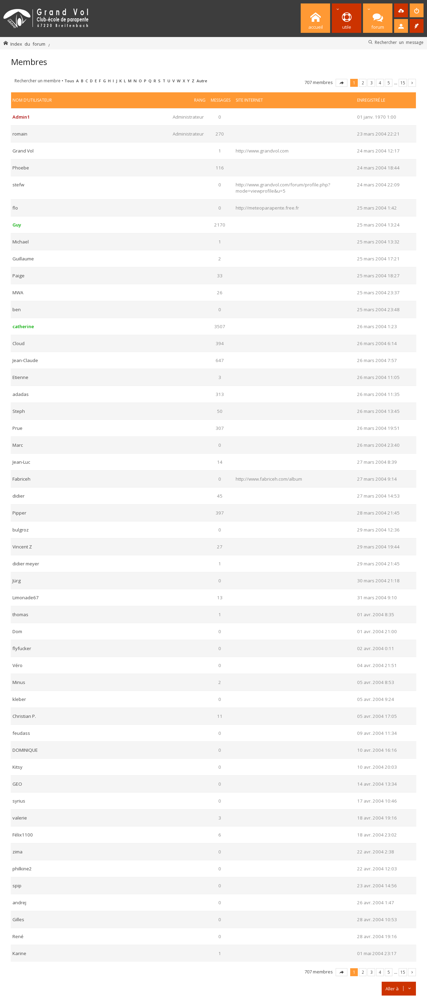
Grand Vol (23, 151)
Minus (18, 682)
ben (16, 309)
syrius (18, 801)
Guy (16, 225)
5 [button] (389, 82)
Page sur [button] (341, 83)
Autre (202, 80)
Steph (18, 411)
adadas (20, 394)
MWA (17, 292)
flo (15, 208)
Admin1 (21, 117)
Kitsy (17, 767)
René (18, 936)
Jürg (16, 580)
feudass (21, 733)
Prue (17, 428)
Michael (20, 242)
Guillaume (23, 259)
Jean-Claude (25, 360)
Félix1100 (22, 835)
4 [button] (380, 82)
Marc (17, 445)
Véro (17, 665)
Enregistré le (371, 100)
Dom (17, 631)
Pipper (19, 513)
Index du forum (27, 43)
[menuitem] (401, 10)
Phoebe (20, 168)
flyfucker (21, 648)
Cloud (18, 343)
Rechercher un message (399, 42)
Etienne (20, 377)
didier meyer (25, 564)
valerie (19, 818)
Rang (200, 100)
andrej (19, 902)
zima (17, 852)
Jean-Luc (21, 462)
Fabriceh (21, 479)
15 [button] (402, 82)
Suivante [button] (412, 83)
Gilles (18, 919)
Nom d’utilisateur (32, 100)
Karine (19, 953)
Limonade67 (25, 597)
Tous (69, 80)
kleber (19, 699)
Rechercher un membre (38, 81)
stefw (18, 185)
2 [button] (363, 82)
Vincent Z (22, 547)
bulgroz (20, 530)
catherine (23, 326)
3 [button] (371, 82)
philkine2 (22, 869)
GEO (17, 784)
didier (18, 496)
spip (16, 885)
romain (19, 134)
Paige (18, 275)
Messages (220, 100)
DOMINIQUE (25, 750)
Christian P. (24, 716)
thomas (20, 614)
